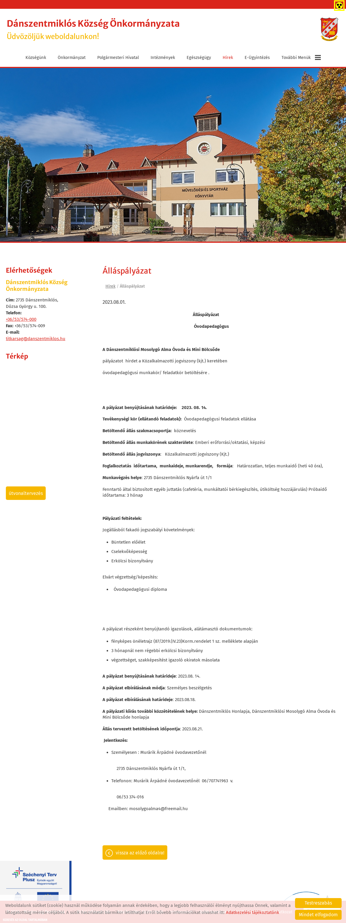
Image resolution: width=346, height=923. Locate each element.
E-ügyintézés (257, 56)
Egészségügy (199, 56)
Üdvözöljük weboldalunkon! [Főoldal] (102, 29)
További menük (301, 57)
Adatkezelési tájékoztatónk (252, 912)
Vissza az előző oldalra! (140, 853)
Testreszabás (318, 903)
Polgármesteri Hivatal (118, 56)
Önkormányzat (72, 56)
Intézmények (163, 56)
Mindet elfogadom (318, 914)
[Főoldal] (328, 29)
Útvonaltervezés (26, 492)
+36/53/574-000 (21, 318)
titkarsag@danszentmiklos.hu (35, 337)
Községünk (35, 56)
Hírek (228, 56)
